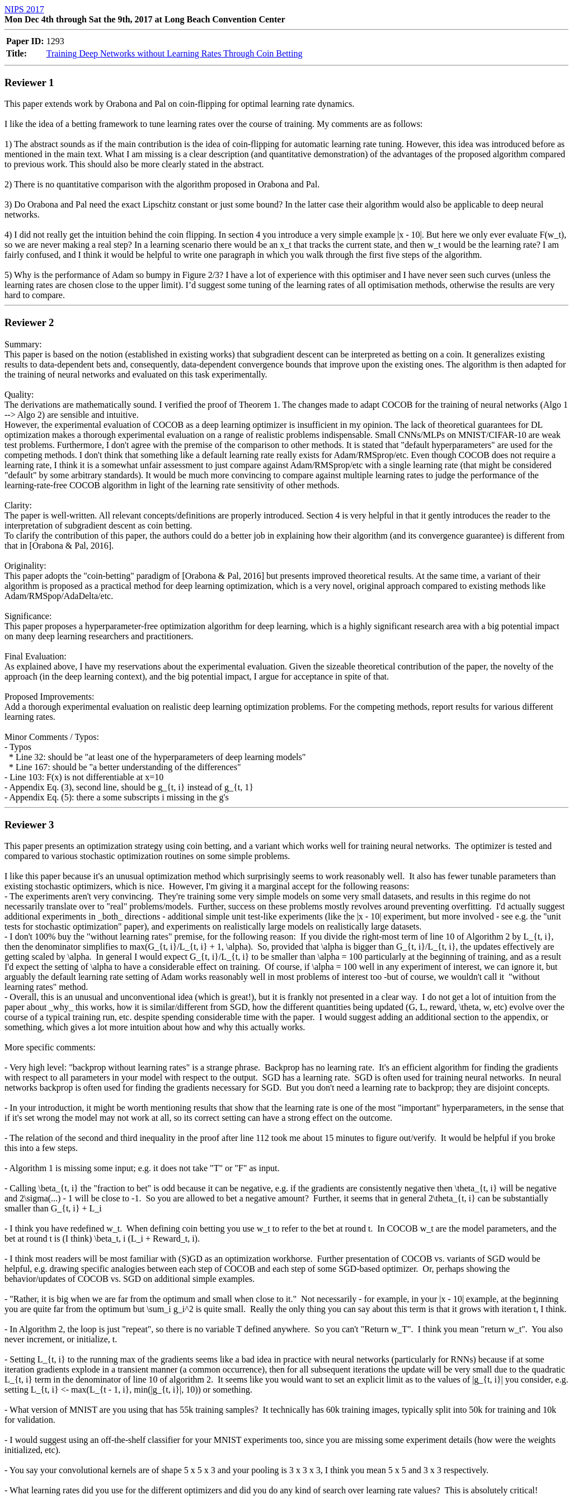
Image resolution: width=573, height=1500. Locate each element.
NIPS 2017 (24, 9)
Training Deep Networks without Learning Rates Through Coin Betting (174, 53)
